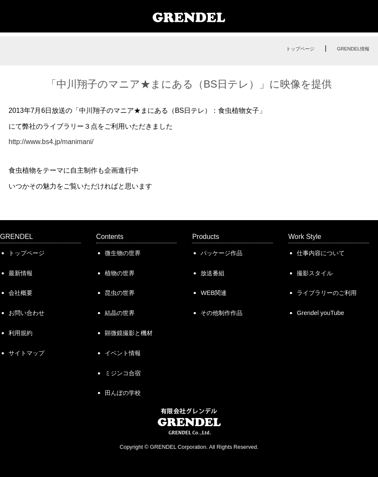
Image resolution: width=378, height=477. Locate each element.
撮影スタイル (315, 273)
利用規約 (20, 333)
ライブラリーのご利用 (327, 292)
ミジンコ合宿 (123, 373)
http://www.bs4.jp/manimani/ (51, 141)
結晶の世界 (120, 312)
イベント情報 (123, 353)
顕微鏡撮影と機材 (129, 333)
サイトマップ (26, 353)
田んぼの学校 (123, 392)
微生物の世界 (123, 253)
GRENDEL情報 (353, 48)
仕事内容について (321, 253)
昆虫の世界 (120, 292)
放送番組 (212, 273)
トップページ (300, 48)
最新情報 (20, 273)
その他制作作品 (221, 312)
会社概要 (20, 292)
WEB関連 (214, 292)
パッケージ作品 (221, 253)
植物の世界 (120, 273)
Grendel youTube (320, 312)
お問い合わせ (26, 312)
